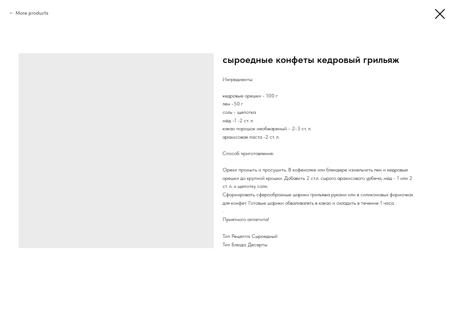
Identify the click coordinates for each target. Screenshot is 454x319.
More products (32, 13)
